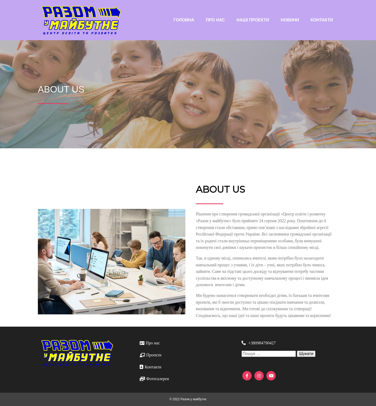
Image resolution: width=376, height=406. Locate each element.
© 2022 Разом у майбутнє (188, 399)
